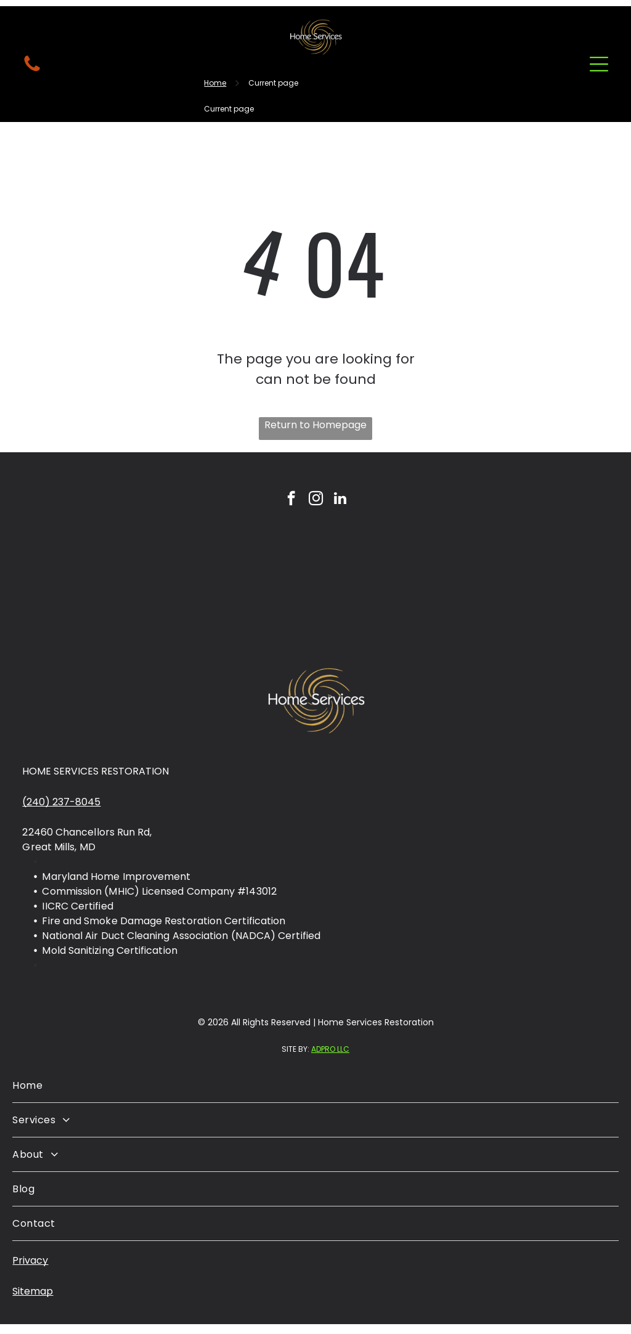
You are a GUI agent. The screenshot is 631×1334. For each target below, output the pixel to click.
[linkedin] (340, 499)
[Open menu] (599, 64)
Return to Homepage (315, 425)
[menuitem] (315, 1085)
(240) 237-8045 (61, 802)
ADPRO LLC (330, 1049)
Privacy (30, 1260)
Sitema (29, 1291)
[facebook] (291, 499)
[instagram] (316, 499)
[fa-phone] (32, 70)
